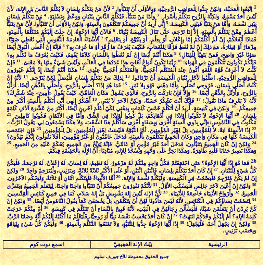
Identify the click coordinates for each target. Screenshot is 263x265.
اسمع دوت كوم (47, 244)
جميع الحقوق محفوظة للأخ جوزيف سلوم (131, 256)
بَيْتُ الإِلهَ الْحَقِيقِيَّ (132, 244)
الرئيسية (217, 244)
